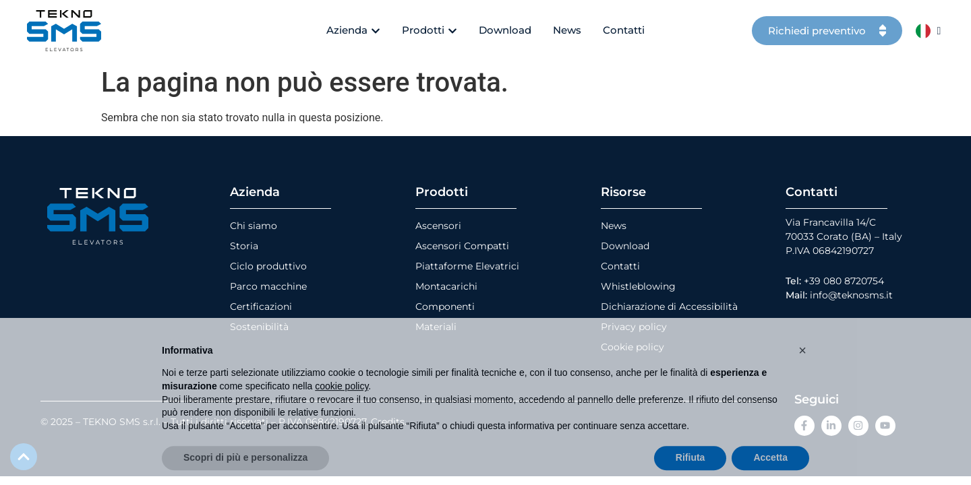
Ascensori (438, 226)
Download (625, 246)
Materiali (436, 327)
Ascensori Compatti (462, 246)
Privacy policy (634, 327)
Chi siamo (253, 226)
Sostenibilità (259, 327)
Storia (244, 246)
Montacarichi (446, 286)
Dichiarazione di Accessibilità (669, 306)
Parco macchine (268, 286)
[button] (802, 372)
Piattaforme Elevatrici (467, 266)
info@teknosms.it (851, 295)
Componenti (445, 306)
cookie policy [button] (341, 408)
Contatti (620, 266)
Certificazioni (261, 306)
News (613, 226)
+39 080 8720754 (844, 281)
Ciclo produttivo (268, 266)
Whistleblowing (638, 286)
